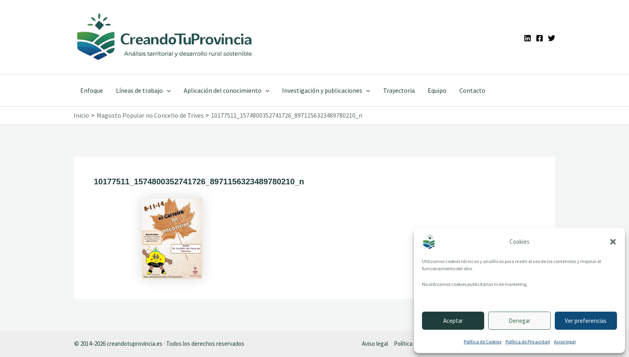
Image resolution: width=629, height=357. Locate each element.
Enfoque (91, 90)
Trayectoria (399, 90)
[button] (613, 242)
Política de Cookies (482, 342)
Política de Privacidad (527, 342)
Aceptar (453, 320)
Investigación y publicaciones (326, 90)
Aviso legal (565, 342)
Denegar (519, 320)
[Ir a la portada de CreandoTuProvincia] (165, 37)
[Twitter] (551, 38)
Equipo (437, 90)
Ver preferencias (586, 320)
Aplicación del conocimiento (227, 90)
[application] (167, 90)
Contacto (472, 90)
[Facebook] (539, 38)
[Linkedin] (527, 38)
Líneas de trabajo (143, 90)
